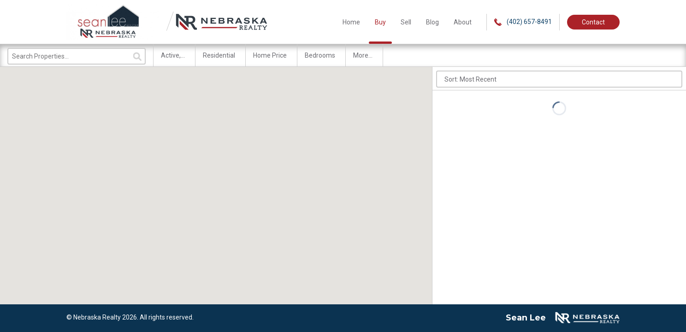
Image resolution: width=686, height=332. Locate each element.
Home (351, 22)
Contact (593, 22)
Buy (380, 22)
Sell (406, 22)
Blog (432, 22)
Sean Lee (526, 318)
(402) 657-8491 (523, 22)
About (463, 22)
